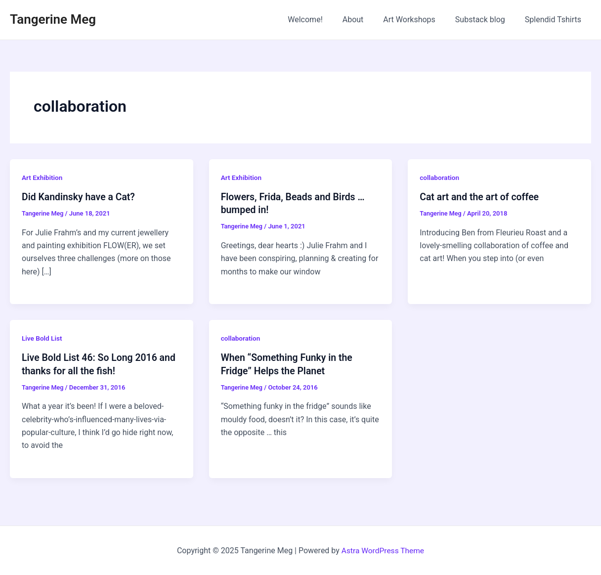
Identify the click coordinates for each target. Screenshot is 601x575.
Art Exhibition (43, 177)
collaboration (440, 177)
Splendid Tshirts (555, 19)
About (367, 19)
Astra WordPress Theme (382, 550)
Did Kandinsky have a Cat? (80, 197)
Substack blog (486, 19)
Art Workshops (419, 19)
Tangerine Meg (53, 19)
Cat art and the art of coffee (481, 197)
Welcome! (322, 19)
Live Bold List (42, 338)
